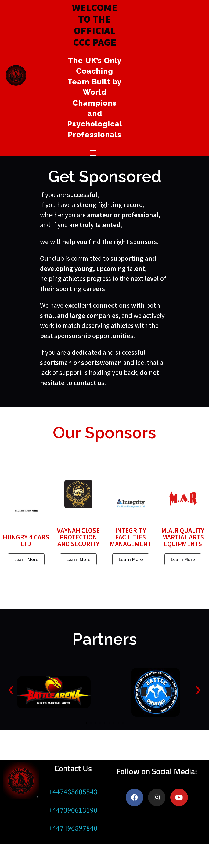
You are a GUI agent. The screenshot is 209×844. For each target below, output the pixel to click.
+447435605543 (73, 792)
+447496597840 (73, 828)
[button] (10, 690)
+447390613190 (73, 810)
